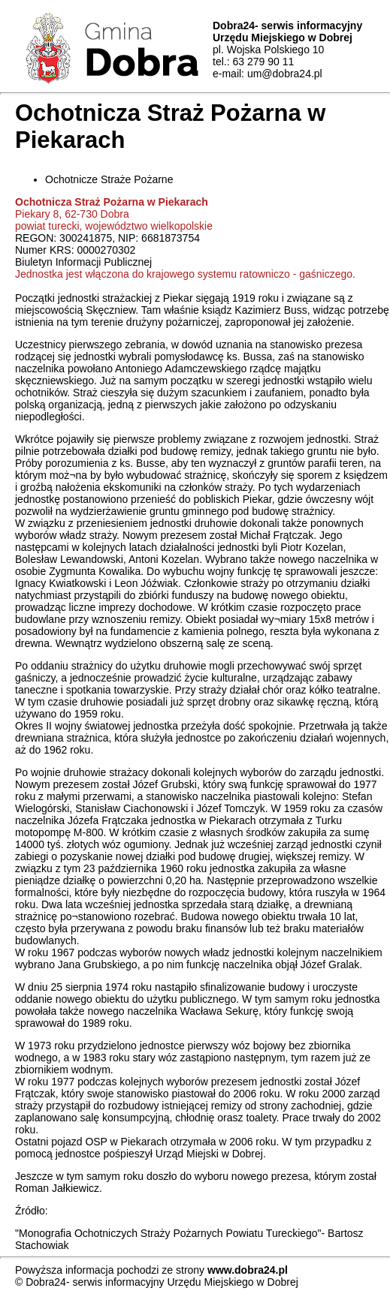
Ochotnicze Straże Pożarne (109, 179)
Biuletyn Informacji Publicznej (83, 262)
